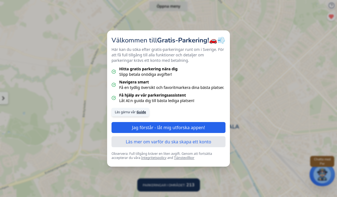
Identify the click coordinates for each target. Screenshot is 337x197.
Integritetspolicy (153, 157)
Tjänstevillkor (184, 157)
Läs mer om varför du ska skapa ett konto (168, 142)
